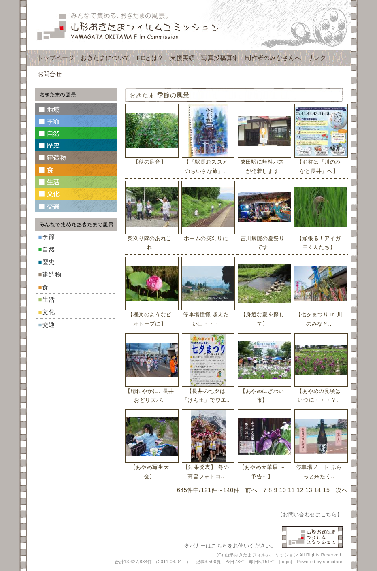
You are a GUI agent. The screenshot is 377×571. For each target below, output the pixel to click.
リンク (316, 57)
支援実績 (182, 57)
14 (317, 490)
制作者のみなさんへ (273, 57)
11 (291, 490)
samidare (333, 561)
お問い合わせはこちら (310, 514)
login (286, 561)
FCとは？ (150, 57)
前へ (251, 490)
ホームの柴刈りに (206, 238)
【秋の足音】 (149, 162)
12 (300, 490)
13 (308, 490)
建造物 (51, 274)
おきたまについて (105, 57)
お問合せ (49, 73)
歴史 (48, 261)
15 (326, 490)
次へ (341, 490)
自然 (48, 249)
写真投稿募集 (220, 57)
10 (282, 490)
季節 (48, 236)
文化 (48, 312)
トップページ (56, 57)
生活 (48, 299)
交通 (48, 324)
